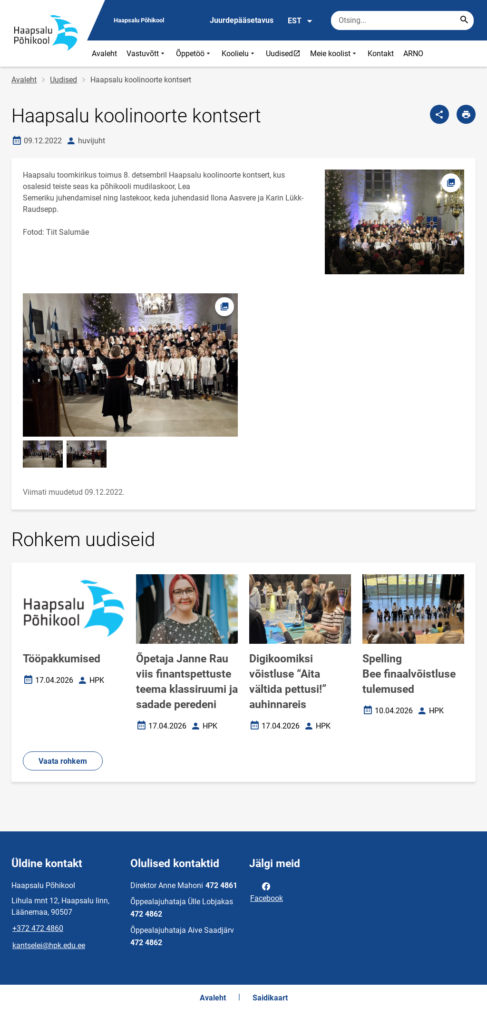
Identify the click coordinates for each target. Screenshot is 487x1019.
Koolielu (239, 53)
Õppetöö (194, 53)
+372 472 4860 (37, 928)
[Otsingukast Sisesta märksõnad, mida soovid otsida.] (402, 20)
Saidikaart (270, 997)
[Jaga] (439, 114)
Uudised (285, 53)
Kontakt (381, 53)
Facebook (266, 891)
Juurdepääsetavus (241, 20)
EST (300, 21)
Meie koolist (334, 53)
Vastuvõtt (146, 53)
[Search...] (464, 20)
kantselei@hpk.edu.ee (48, 945)
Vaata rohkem (63, 761)
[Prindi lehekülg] (466, 114)
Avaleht (104, 53)
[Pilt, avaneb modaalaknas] (130, 365)
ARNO (413, 53)
